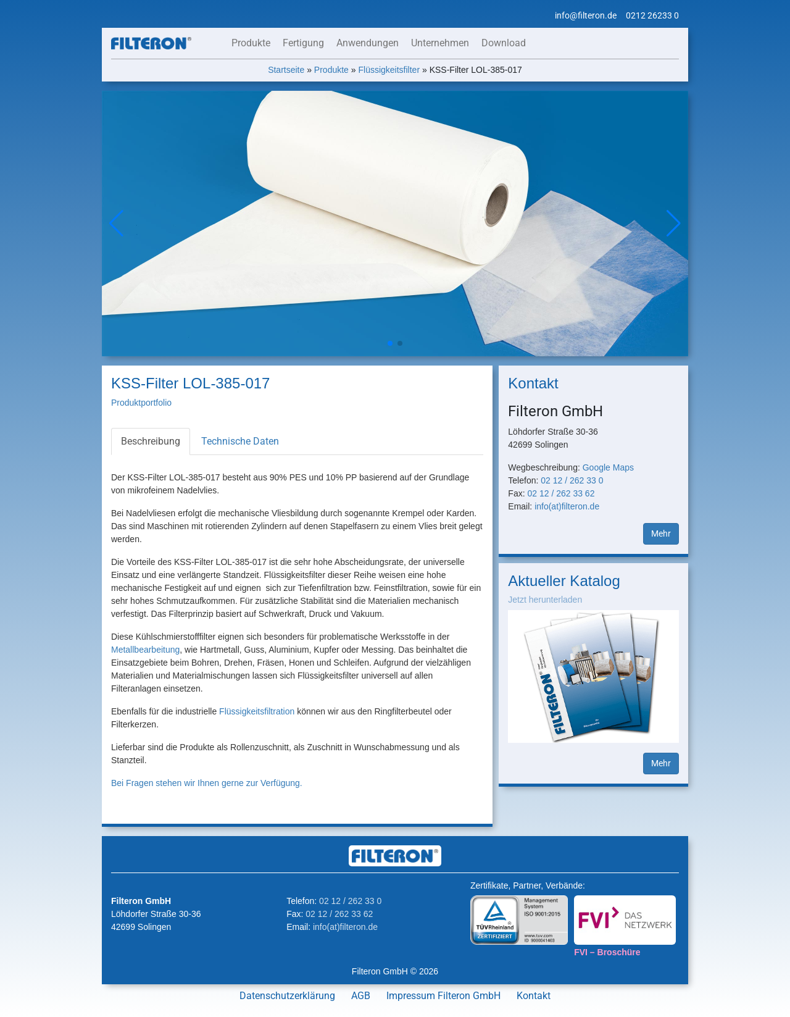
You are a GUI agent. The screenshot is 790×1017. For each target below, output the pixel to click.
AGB (360, 996)
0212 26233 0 (652, 15)
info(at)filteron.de (566, 506)
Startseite (286, 70)
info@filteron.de (586, 15)
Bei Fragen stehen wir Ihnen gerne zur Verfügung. (206, 783)
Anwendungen (367, 43)
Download (503, 43)
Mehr (661, 533)
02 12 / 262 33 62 (560, 493)
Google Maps (608, 467)
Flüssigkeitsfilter (389, 70)
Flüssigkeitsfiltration (256, 711)
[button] (673, 223)
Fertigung (303, 43)
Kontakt (534, 996)
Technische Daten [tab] (240, 441)
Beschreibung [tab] (150, 441)
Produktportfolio (141, 403)
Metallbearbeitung (145, 650)
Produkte (250, 43)
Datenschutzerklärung (287, 996)
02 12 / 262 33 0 (572, 480)
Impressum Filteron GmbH (443, 996)
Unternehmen (440, 43)
